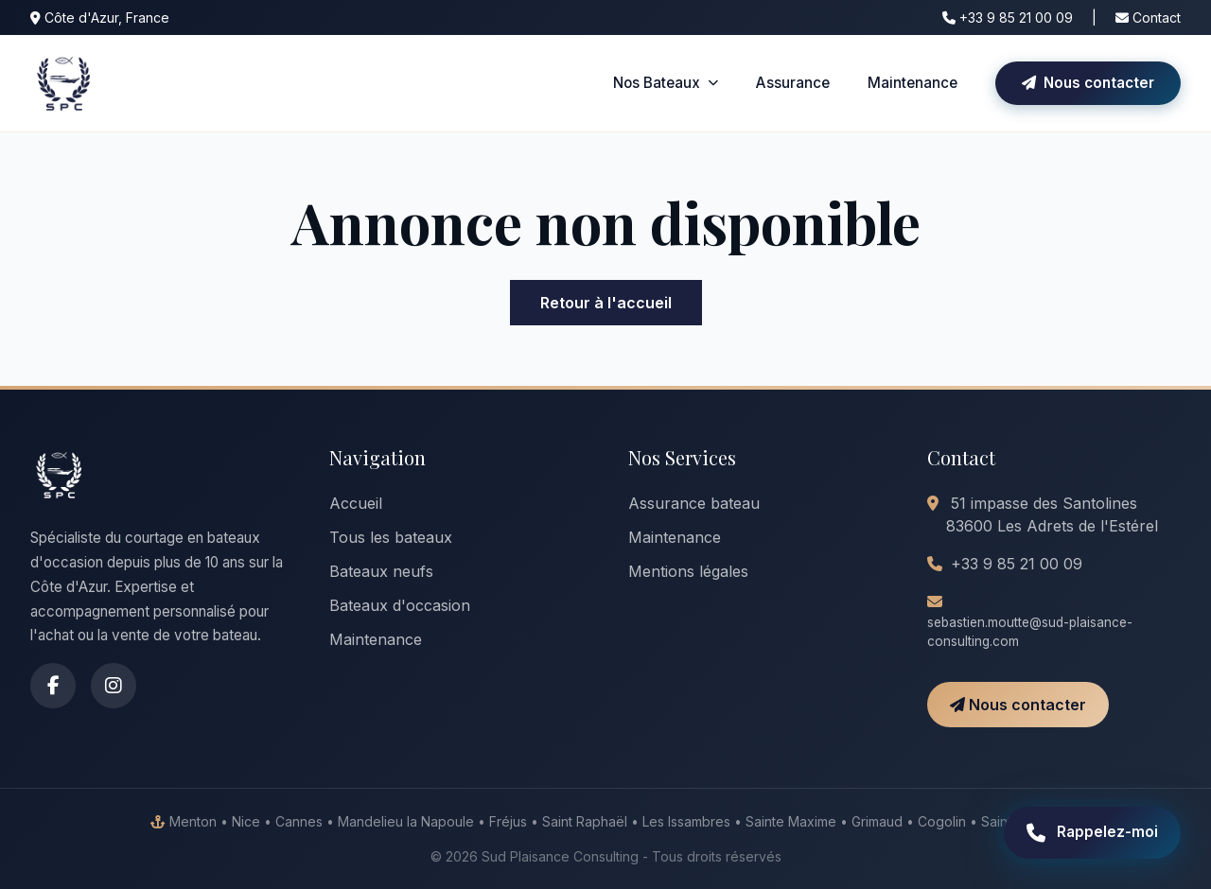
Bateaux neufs (381, 571)
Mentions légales (688, 571)
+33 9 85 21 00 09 (1007, 17)
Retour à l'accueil (606, 302)
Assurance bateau (694, 503)
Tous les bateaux (390, 537)
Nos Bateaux (665, 83)
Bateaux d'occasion (399, 605)
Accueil (355, 503)
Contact (1148, 17)
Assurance (793, 83)
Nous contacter (1088, 83)
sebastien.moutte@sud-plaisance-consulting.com (1029, 632)
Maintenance (912, 83)
